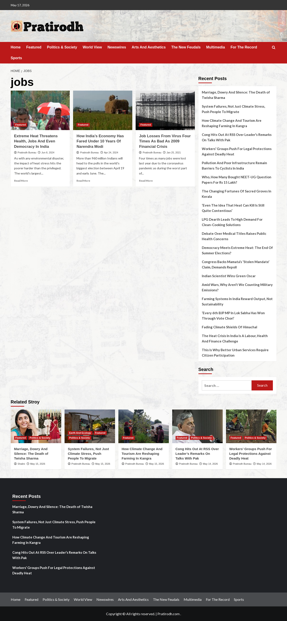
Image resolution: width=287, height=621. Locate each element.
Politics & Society (62, 47)
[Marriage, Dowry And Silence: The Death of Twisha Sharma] (36, 426)
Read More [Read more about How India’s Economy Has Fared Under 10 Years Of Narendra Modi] (83, 180)
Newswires (116, 47)
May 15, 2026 (37, 463)
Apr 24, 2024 (111, 152)
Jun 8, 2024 (47, 152)
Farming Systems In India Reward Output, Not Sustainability (237, 301)
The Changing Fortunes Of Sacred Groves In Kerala (236, 193)
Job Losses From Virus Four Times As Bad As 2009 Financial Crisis (165, 141)
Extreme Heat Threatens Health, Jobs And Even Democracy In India (36, 141)
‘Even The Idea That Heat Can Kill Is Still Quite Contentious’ (233, 208)
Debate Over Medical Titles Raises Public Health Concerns (234, 236)
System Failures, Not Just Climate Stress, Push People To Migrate (233, 109)
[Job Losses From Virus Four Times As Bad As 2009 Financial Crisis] (165, 110)
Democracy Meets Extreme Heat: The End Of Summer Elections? (237, 250)
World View (92, 47)
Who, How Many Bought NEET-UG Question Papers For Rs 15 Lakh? (236, 179)
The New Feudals (186, 47)
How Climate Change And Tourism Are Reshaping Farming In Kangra (231, 123)
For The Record (243, 47)
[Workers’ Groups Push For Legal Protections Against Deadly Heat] (251, 426)
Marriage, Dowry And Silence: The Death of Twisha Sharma (236, 95)
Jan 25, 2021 (174, 152)
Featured (33, 47)
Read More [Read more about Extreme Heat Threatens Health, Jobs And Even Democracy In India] (21, 180)
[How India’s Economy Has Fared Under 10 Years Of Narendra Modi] (102, 110)
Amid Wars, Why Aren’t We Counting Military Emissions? (237, 287)
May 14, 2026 (210, 463)
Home (16, 47)
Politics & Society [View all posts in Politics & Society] (40, 437)
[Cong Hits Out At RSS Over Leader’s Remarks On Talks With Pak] (197, 426)
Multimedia (215, 47)
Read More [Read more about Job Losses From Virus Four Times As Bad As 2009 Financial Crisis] (146, 180)
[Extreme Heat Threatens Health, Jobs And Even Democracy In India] (40, 110)
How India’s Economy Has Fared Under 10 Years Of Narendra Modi (100, 141)
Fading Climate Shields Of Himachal (229, 327)
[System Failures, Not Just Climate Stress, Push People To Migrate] (90, 426)
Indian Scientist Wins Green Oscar (229, 276)
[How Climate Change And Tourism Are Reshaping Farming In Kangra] (143, 426)
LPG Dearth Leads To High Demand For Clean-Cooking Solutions (232, 222)
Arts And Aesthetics (149, 47)
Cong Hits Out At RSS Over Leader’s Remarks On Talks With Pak (237, 137)
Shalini (21, 463)
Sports (16, 58)
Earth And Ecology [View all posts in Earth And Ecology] (80, 432)
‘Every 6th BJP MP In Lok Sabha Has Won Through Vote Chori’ (233, 315)
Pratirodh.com (168, 614)
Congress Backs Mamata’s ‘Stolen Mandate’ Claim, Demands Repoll (235, 264)
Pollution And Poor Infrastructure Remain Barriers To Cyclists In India (234, 165)
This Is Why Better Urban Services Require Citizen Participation (235, 352)
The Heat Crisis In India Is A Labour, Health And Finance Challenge (235, 338)
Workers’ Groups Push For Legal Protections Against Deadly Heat (237, 151)
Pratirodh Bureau (27, 152)
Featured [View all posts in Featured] (20, 124)
